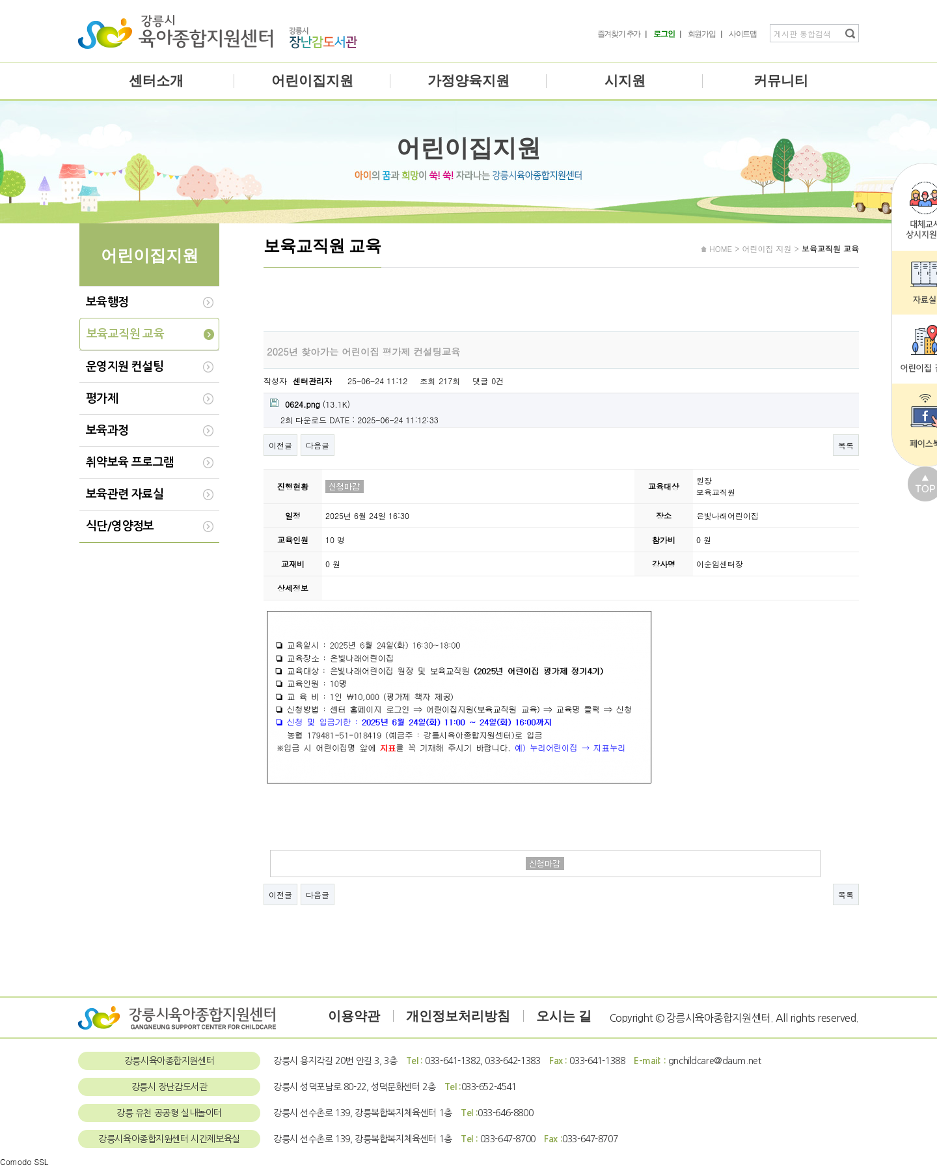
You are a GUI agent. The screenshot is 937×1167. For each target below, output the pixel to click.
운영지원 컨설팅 (124, 367)
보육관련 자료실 (124, 494)
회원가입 (702, 33)
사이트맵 (743, 33)
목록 (846, 445)
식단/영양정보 (120, 526)
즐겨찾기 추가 (619, 33)
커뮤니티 (781, 81)
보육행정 (107, 302)
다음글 (317, 445)
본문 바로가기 (0, 0)
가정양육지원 (468, 81)
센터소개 (156, 81)
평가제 (102, 398)
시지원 (624, 81)
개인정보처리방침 (458, 1015)
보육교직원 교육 (125, 334)
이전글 (280, 445)
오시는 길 (563, 1015)
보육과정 (107, 430)
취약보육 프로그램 (130, 462)
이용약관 (354, 1015)
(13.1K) (310, 404)
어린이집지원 (312, 81)
